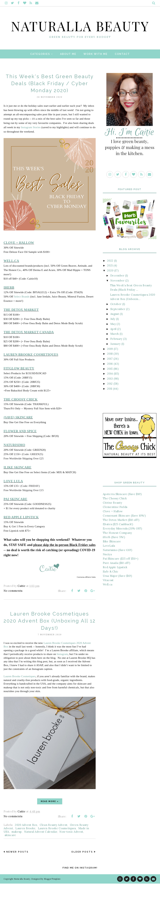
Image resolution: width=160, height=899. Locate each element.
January (115, 359)
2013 (110, 394)
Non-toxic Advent (71, 847)
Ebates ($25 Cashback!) (118, 539)
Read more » (50, 817)
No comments (13, 606)
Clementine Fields (115, 522)
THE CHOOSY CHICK (21, 415)
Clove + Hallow (113, 526)
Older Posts (82, 867)
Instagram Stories (31, 142)
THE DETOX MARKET (21, 325)
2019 (110, 364)
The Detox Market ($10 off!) (121, 535)
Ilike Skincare (112, 556)
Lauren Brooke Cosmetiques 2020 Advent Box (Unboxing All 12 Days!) (49, 636)
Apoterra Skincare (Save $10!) (122, 509)
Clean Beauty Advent (54, 840)
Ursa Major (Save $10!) (117, 591)
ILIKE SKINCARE (17, 482)
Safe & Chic (110, 586)
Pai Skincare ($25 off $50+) (120, 574)
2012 (110, 399)
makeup (16, 847)
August (114, 329)
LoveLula (109, 561)
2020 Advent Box (26, 840)
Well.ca (107, 599)
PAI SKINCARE (15, 514)
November (117, 295)
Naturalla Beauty (80, 32)
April (113, 344)
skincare (10, 850)
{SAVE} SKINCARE (18, 433)
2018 (110, 369)
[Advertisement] (129, 633)
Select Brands (21, 312)
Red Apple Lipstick (115, 582)
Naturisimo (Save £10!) (117, 565)
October (115, 319)
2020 (110, 286)
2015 (110, 384)
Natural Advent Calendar (40, 847)
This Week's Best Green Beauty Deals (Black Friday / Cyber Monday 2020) (50, 99)
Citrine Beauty (112, 518)
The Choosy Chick (115, 513)
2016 (110, 379)
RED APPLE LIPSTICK (21, 532)
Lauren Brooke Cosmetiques (20, 691)
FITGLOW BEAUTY (19, 383)
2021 (110, 281)
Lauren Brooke (25, 843)
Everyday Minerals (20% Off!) (122, 543)
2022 (110, 276)
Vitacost (108, 595)
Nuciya (107, 569)
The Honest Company (117, 548)
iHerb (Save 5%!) (114, 552)
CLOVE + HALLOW (19, 258)
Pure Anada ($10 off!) (116, 578)
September (117, 324)
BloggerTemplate (52, 894)
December (117, 290)
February (116, 354)
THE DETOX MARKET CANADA (29, 347)
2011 (109, 404)
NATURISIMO (14, 460)
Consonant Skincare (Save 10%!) (124, 531)
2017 (110, 374)
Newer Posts (17, 867)
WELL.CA (11, 276)
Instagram (62, 669)
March (114, 349)
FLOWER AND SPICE (20, 446)
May (113, 339)
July (112, 334)
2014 (110, 389)
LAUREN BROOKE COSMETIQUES (31, 370)
